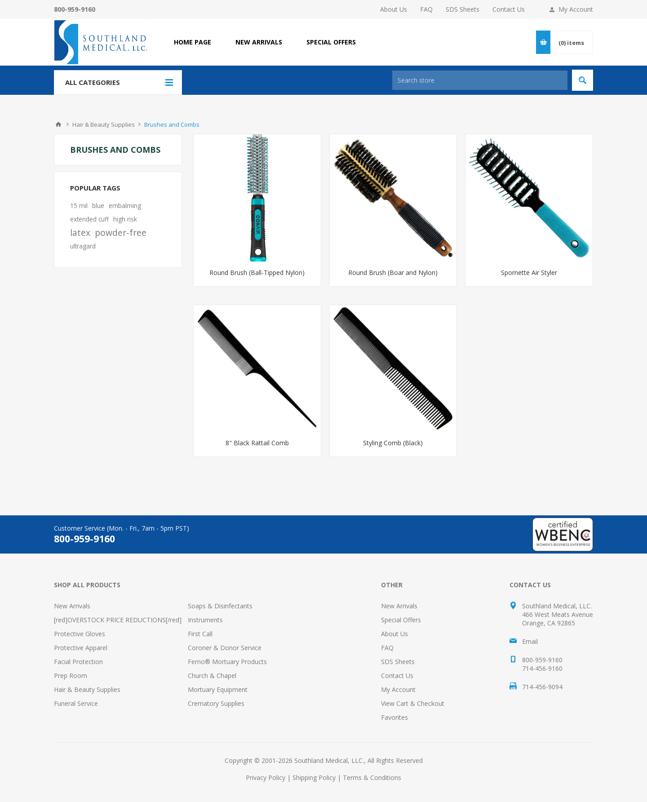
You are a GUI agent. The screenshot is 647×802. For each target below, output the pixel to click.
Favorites (394, 717)
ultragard (83, 246)
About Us (393, 9)
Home (58, 124)
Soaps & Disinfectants (220, 606)
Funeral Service (76, 703)
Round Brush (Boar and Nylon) (393, 272)
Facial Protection (78, 661)
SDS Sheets (462, 9)
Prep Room (70, 675)
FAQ (426, 9)
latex (80, 232)
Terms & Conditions (372, 777)
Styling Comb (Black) (393, 443)
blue (98, 205)
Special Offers (401, 620)
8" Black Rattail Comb (257, 443)
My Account (575, 9)
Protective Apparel (80, 647)
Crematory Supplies (216, 703)
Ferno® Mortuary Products (227, 661)
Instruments (205, 620)
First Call (200, 633)
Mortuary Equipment (218, 689)
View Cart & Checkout (412, 703)
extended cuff (89, 219)
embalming (125, 205)
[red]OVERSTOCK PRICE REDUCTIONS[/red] (118, 620)
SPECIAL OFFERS (331, 42)
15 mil (79, 205)
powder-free (120, 232)
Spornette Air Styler (529, 272)
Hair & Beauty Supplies (87, 689)
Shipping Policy (314, 777)
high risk (125, 219)
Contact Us (508, 9)
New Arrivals (72, 606)
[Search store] (479, 80)
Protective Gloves (79, 633)
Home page (192, 42)
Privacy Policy (265, 777)
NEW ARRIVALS (258, 42)
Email (530, 641)
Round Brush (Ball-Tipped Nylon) (257, 272)
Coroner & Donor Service (224, 647)
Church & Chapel (212, 675)
